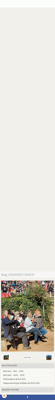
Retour (27, 358)
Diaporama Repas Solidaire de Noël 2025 (21, 383)
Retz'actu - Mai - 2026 (13, 371)
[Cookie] (4, 395)
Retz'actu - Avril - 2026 (13, 375)
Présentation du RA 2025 (14, 379)
